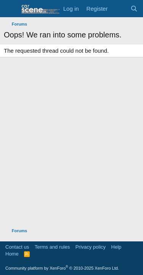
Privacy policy (91, 247)
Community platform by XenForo (62, 268)
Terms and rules (52, 247)
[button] (10, 8)
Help (116, 247)
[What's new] (118, 9)
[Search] (134, 9)
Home (12, 254)
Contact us (17, 247)
